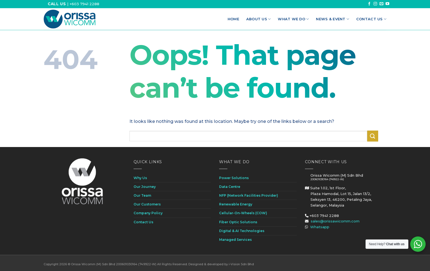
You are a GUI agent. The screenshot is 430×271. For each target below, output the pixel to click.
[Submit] (372, 136)
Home (233, 19)
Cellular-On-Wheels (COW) (243, 213)
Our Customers (147, 204)
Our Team (142, 195)
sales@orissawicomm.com (335, 221)
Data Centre (229, 187)
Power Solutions (234, 178)
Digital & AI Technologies (241, 231)
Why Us (140, 178)
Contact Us (371, 19)
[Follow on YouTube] (387, 4)
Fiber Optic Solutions (238, 222)
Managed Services (235, 240)
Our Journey (145, 187)
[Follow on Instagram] (375, 4)
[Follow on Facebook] (369, 4)
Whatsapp (319, 227)
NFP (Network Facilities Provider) (248, 195)
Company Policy (148, 213)
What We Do (293, 19)
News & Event (332, 19)
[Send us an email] (381, 4)
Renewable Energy (235, 204)
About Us (258, 19)
